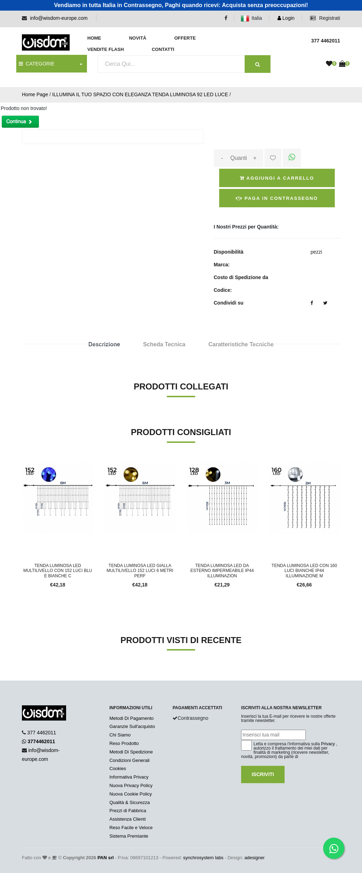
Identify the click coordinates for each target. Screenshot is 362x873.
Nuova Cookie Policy (130, 794)
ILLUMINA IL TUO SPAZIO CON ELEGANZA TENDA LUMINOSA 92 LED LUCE (140, 94)
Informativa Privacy (128, 777)
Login (286, 18)
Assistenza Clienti (127, 819)
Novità (137, 38)
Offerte (185, 38)
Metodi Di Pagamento (131, 718)
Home (94, 38)
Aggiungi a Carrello (277, 178)
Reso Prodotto (124, 743)
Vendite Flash (105, 49)
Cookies (117, 768)
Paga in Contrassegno (277, 198)
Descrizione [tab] (104, 344)
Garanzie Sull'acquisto (132, 726)
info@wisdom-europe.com (59, 18)
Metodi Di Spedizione (131, 752)
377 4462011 (41, 732)
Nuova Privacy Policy (130, 785)
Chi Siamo (119, 735)
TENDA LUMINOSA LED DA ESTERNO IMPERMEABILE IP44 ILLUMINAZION (222, 570)
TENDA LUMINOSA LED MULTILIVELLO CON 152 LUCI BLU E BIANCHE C (57, 570)
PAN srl (106, 857)
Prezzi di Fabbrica (127, 810)
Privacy (328, 743)
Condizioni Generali (129, 760)
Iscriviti (263, 774)
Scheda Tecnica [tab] (164, 344)
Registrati (325, 18)
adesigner (254, 857)
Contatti (163, 49)
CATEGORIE (36, 64)
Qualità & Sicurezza (129, 802)
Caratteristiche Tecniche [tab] (241, 344)
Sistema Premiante (128, 836)
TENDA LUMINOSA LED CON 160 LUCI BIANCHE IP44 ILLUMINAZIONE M (304, 570)
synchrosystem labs (203, 857)
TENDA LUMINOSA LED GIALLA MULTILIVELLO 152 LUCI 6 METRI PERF (139, 570)
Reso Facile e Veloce (130, 827)
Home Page (35, 94)
